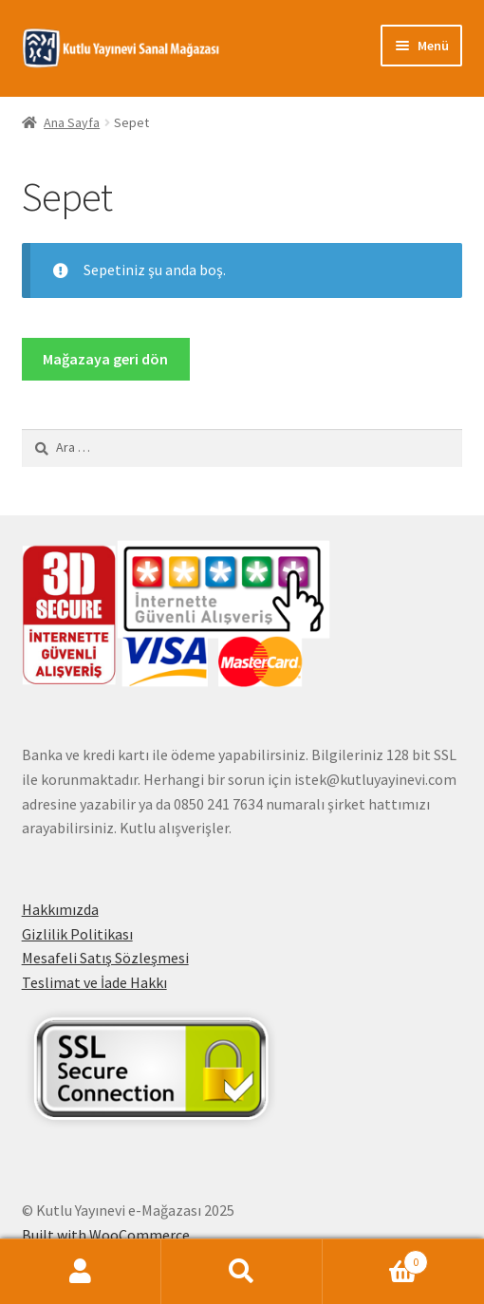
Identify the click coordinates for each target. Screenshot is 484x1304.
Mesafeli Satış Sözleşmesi (105, 957)
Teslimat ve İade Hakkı (94, 982)
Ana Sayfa (72, 122)
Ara (242, 1271)
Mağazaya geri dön (105, 358)
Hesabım (80, 1271)
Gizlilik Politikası (77, 933)
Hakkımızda (60, 909)
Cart (375, 1258)
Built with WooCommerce (106, 1234)
